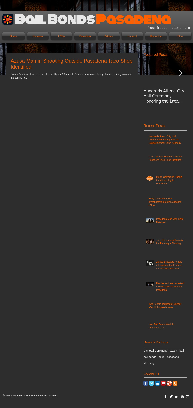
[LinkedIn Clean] (176, 396)
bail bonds (150, 356)
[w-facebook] (165, 396)
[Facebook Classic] (145, 383)
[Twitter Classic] (151, 383)
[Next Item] (180, 73)
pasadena (173, 356)
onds (161, 356)
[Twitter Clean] (171, 396)
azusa (173, 350)
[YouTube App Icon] (163, 383)
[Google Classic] (169, 383)
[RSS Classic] (175, 383)
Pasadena (31, 395)
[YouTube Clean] (182, 396)
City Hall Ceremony (155, 350)
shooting (149, 363)
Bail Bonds (20, 395)
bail (181, 350)
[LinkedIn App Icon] (157, 383)
